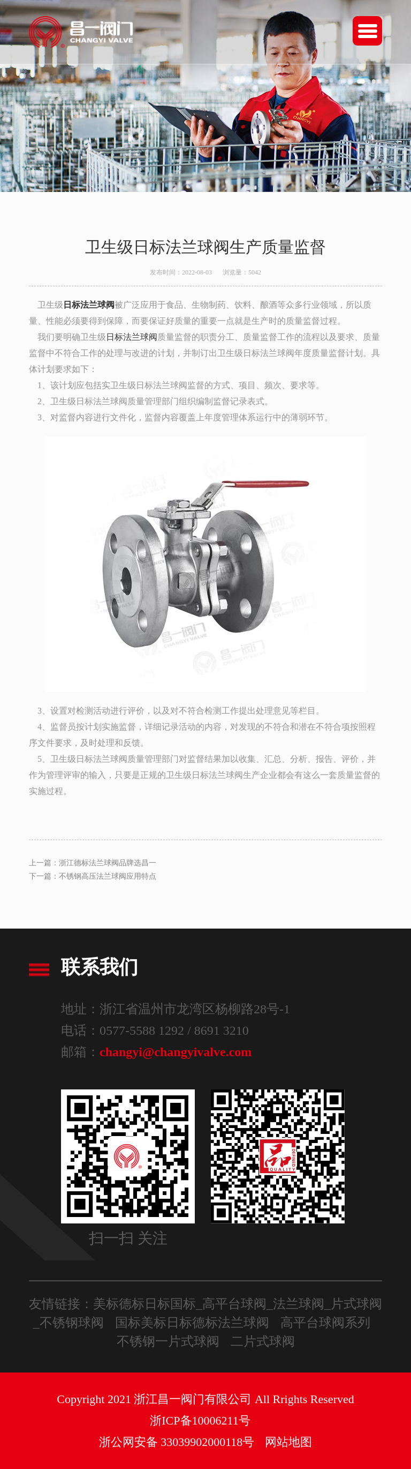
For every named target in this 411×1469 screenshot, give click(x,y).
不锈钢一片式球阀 (168, 1341)
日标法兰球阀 (131, 337)
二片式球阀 (263, 1341)
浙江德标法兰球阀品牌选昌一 (107, 863)
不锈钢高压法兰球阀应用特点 (107, 876)
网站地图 (288, 1442)
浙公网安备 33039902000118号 (177, 1442)
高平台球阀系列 (325, 1323)
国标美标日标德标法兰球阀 (192, 1323)
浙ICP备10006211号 (200, 1420)
